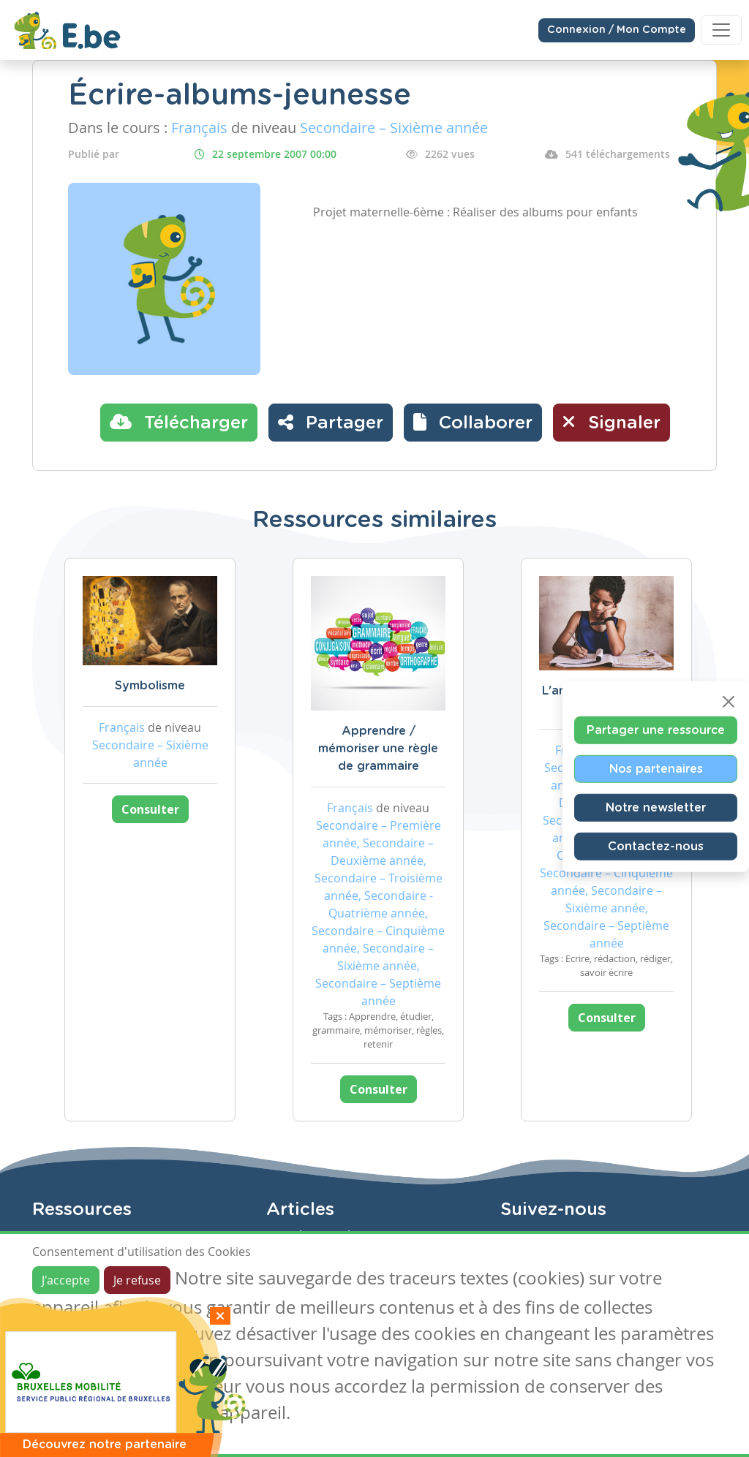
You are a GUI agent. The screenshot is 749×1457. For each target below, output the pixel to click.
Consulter (150, 809)
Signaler (611, 422)
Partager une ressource (656, 729)
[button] (473, 423)
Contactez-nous (656, 846)
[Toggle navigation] (721, 30)
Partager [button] (330, 422)
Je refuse (137, 1280)
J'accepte (66, 1280)
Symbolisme (150, 686)
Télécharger (179, 422)
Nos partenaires (656, 768)
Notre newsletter (656, 807)
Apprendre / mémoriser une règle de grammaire (378, 748)
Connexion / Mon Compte (616, 30)
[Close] (728, 701)
